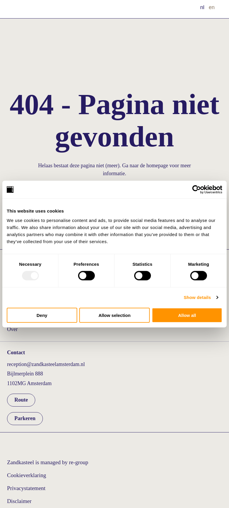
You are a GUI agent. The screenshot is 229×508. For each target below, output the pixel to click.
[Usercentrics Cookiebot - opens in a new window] (196, 189)
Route (21, 400)
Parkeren (25, 418)
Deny (41, 315)
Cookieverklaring (26, 475)
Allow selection (114, 315)
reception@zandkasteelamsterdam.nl (46, 364)
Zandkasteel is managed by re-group (47, 462)
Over (12, 329)
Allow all (187, 315)
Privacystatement (26, 488)
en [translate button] (212, 7)
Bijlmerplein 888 (25, 374)
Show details (197, 297)
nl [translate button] (202, 7)
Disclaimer (19, 501)
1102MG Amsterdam (29, 383)
